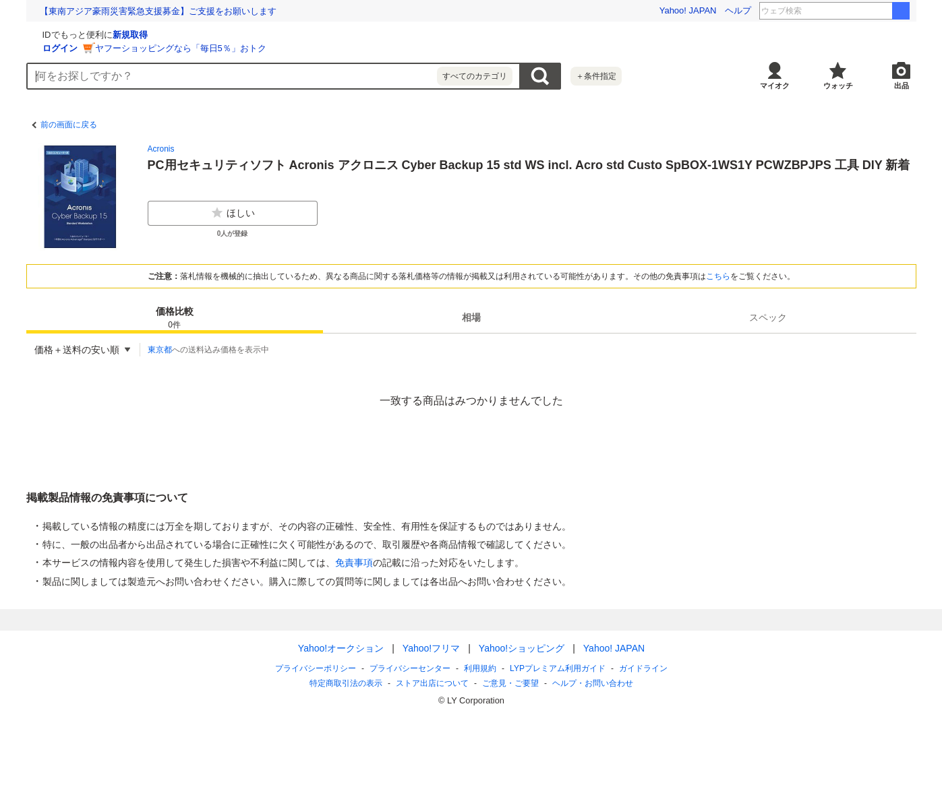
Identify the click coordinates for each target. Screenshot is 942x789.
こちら (718, 276)
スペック (768, 317)
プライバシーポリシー (315, 668)
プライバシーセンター (410, 668)
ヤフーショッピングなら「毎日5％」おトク (341, 48)
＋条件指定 (596, 76)
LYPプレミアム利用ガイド (558, 668)
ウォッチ (838, 86)
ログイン (220, 48)
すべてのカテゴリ (474, 76)
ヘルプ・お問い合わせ (592, 683)
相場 (471, 317)
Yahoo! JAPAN (688, 10)
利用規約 (480, 668)
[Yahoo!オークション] (111, 33)
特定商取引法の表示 (346, 683)
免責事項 (354, 562)
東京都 (160, 350)
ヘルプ (738, 10)
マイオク (775, 86)
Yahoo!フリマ (430, 648)
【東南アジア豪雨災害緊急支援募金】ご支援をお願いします (158, 11)
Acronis (161, 149)
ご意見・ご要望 (510, 683)
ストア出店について (432, 683)
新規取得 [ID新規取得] (290, 35)
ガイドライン (642, 668)
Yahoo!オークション (340, 648)
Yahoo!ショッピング (521, 648)
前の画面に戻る (68, 124)
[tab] (174, 317)
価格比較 (175, 318)
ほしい (232, 213)
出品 (901, 86)
